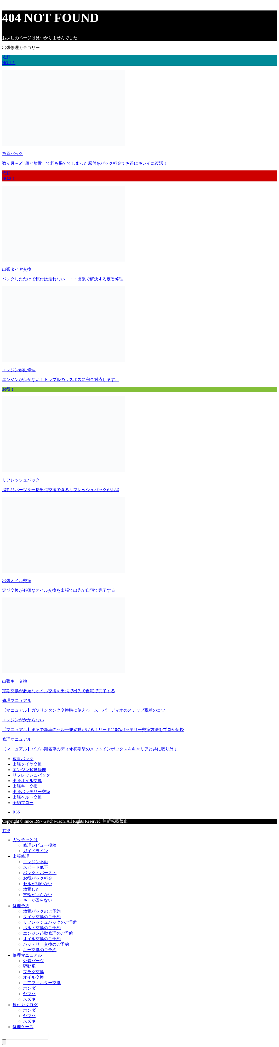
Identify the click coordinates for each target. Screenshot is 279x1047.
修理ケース (23, 1026)
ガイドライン (35, 851)
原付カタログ (25, 1004)
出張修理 (21, 856)
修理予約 (21, 906)
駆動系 (29, 966)
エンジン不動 (35, 862)
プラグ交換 (33, 972)
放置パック (23, 758)
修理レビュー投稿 (39, 845)
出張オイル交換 (27, 780)
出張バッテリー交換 (31, 791)
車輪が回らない (37, 895)
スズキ (29, 999)
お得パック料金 (37, 878)
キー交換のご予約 (39, 950)
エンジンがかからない (23, 720)
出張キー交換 (25, 786)
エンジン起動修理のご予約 (48, 933)
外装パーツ (33, 961)
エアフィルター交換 (42, 982)
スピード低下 (35, 867)
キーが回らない (37, 900)
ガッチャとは (25, 840)
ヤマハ (29, 993)
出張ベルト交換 (27, 797)
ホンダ (29, 988)
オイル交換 (33, 977)
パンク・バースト (39, 873)
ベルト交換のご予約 (42, 928)
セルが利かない (37, 884)
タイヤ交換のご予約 (42, 917)
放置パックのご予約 (42, 911)
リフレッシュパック (31, 775)
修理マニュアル (16, 700)
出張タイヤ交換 (27, 764)
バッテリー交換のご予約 (46, 944)
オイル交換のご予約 (42, 939)
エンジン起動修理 (29, 769)
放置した (31, 889)
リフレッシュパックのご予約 (50, 922)
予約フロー (23, 802)
